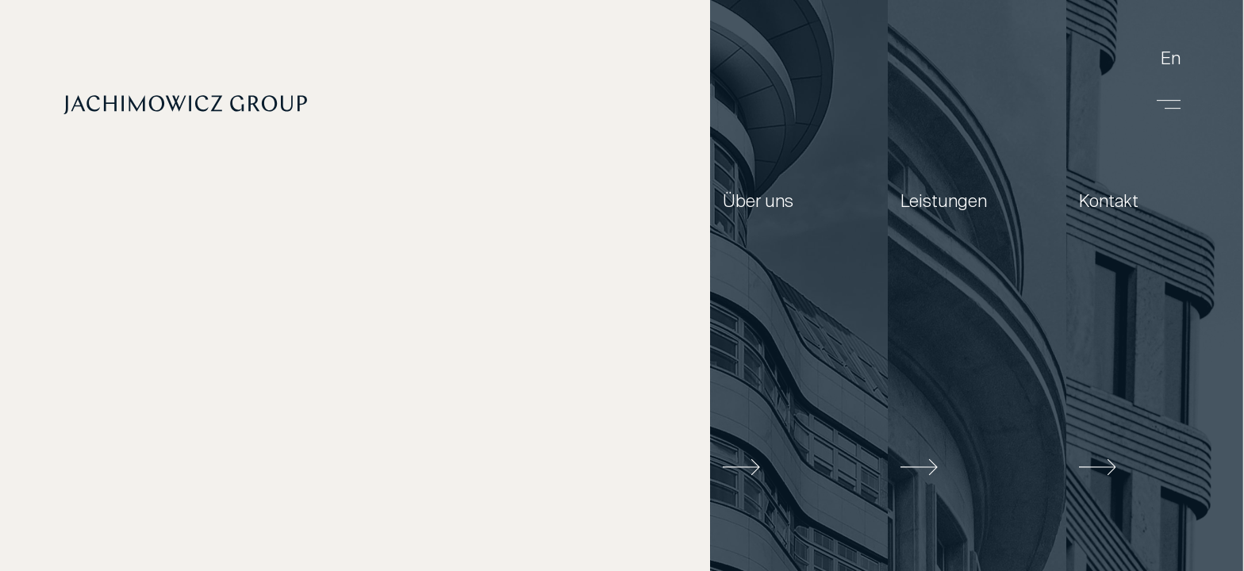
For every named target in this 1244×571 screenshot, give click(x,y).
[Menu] (1169, 105)
